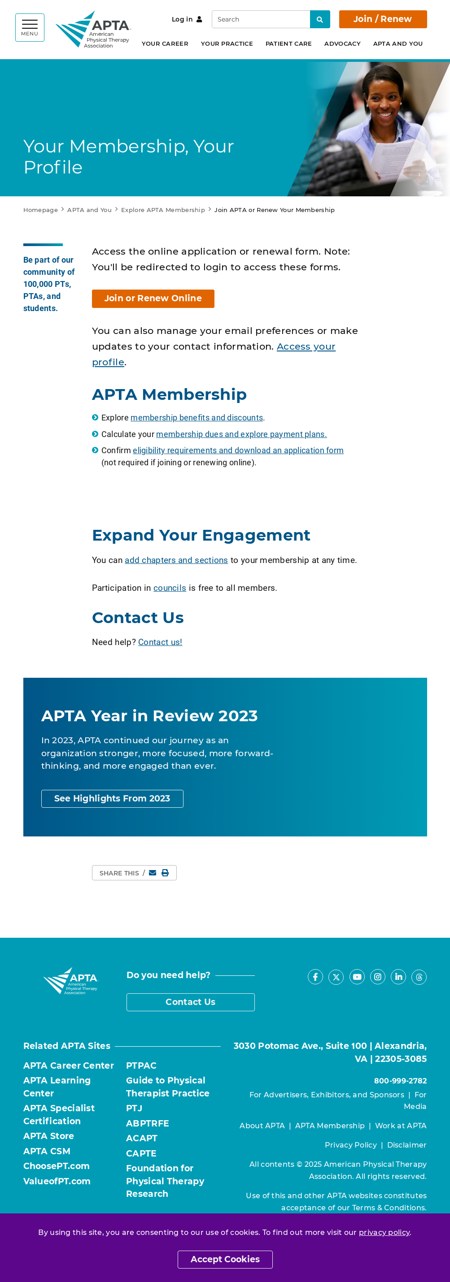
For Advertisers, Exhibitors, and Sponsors (326, 1095)
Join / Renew (383, 19)
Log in (187, 19)
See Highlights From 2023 (112, 798)
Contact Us (190, 1002)
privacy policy (384, 1232)
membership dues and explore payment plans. (241, 434)
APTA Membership (330, 1126)
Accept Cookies (225, 1259)
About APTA (262, 1126)
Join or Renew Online (153, 298)
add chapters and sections (176, 559)
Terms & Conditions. (389, 1208)
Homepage (40, 209)
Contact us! (160, 641)
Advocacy (342, 43)
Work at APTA (401, 1126)
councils (169, 587)
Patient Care (289, 43)
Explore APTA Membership (163, 209)
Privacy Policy (351, 1145)
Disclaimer (407, 1145)
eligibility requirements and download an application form (238, 450)
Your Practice (227, 43)
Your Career (165, 43)
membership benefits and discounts (197, 417)
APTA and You (398, 43)
